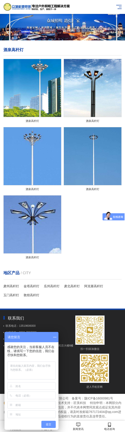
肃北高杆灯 (72, 286)
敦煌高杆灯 (31, 295)
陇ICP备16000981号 (98, 398)
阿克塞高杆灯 (93, 286)
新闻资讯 (78, 426)
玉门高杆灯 (11, 295)
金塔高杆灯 (31, 286)
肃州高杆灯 (11, 286)
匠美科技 (80, 403)
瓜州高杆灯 (52, 286)
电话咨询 (109, 426)
